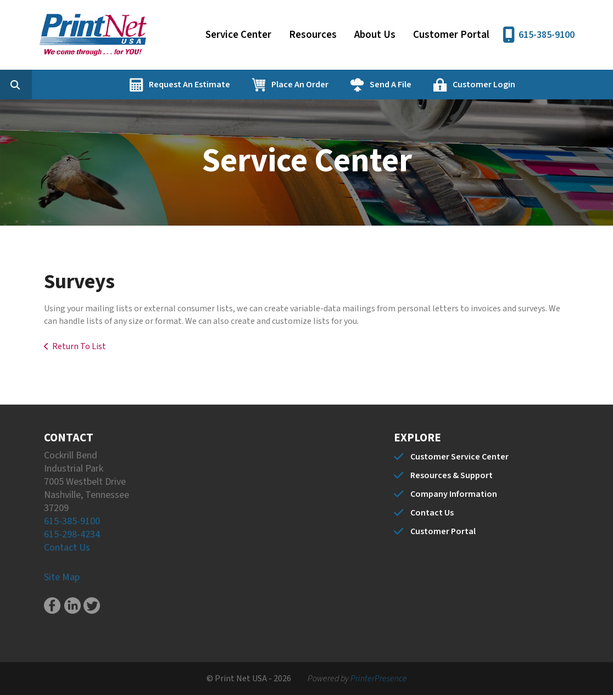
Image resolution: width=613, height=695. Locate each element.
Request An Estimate (243, 85)
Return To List (79, 346)
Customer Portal (451, 34)
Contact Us (67, 547)
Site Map (62, 577)
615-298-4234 (72, 534)
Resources (313, 34)
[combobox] (85, 84)
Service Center (238, 34)
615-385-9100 (547, 35)
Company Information (453, 494)
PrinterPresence (378, 678)
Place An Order (353, 85)
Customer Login (537, 85)
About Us (374, 34)
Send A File (444, 85)
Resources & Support (451, 475)
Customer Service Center (459, 457)
